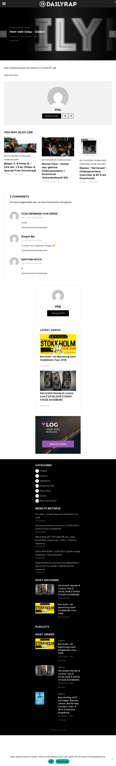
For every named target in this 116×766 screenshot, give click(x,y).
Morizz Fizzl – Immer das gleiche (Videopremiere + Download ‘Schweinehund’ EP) (58, 168)
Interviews (85, 164)
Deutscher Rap (17, 27)
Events (61, 639)
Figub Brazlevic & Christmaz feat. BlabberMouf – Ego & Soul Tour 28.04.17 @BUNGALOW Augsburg (57, 564)
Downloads (25, 156)
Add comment (64, 596)
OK (51, 761)
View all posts (51, 116)
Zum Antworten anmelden (34, 227)
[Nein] (112, 759)
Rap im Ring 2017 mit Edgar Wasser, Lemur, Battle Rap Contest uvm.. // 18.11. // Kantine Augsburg (56, 538)
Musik (27, 27)
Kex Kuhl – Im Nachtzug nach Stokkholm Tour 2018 (56, 358)
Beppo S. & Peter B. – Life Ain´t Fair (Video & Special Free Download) (19, 167)
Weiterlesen (62, 761)
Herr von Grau (11, 75)
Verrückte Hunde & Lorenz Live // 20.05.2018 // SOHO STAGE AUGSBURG (55, 395)
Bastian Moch (31, 259)
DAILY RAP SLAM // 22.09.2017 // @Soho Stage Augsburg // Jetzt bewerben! (57, 551)
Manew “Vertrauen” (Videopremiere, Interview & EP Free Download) (92, 172)
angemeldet (26, 201)
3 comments (26, 36)
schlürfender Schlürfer (39, 213)
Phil (35, 36)
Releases (15, 159)
